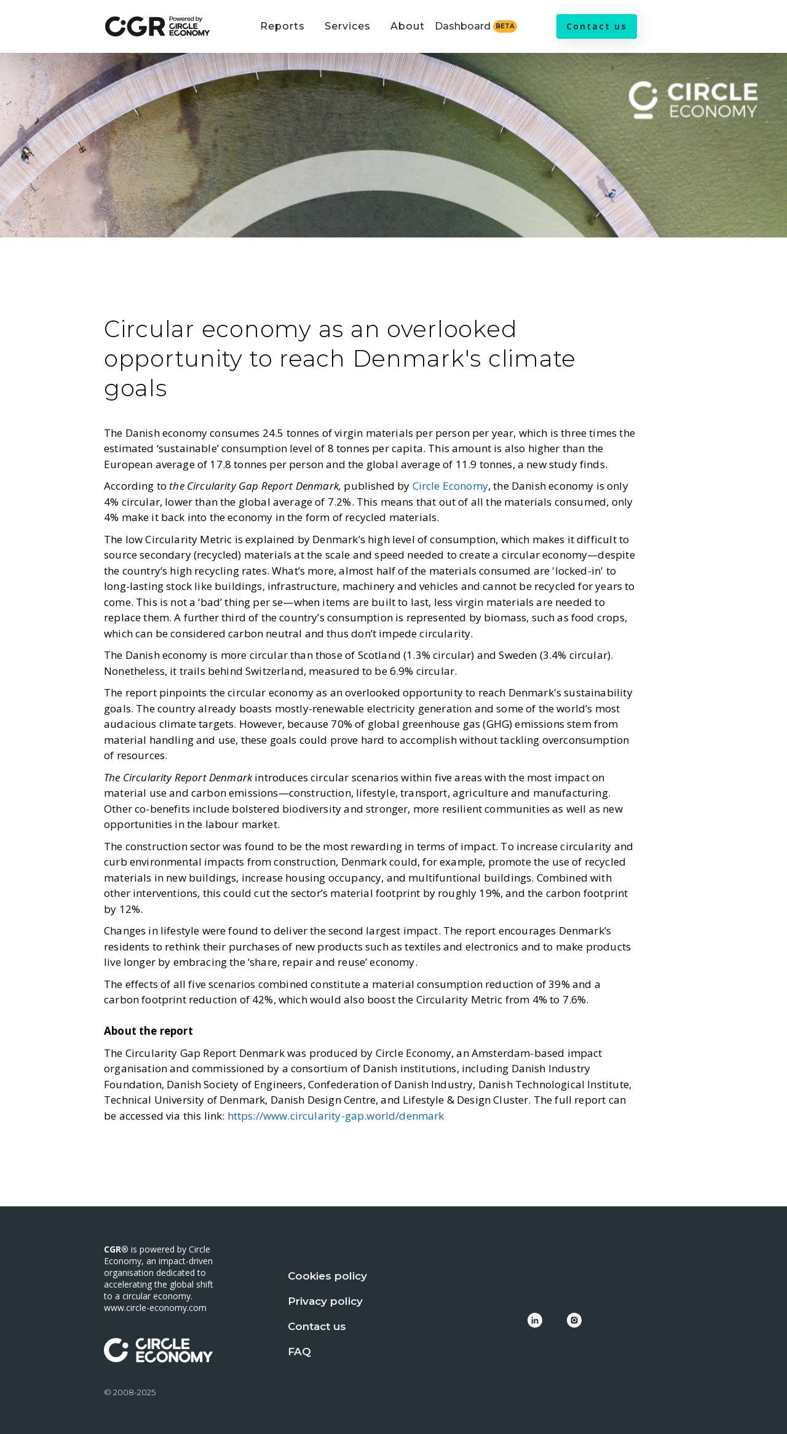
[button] (282, 34)
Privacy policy (325, 1301)
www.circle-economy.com (155, 1307)
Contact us (596, 26)
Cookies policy (327, 1276)
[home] (157, 27)
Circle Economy (450, 486)
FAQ (299, 1351)
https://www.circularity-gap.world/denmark (336, 1116)
